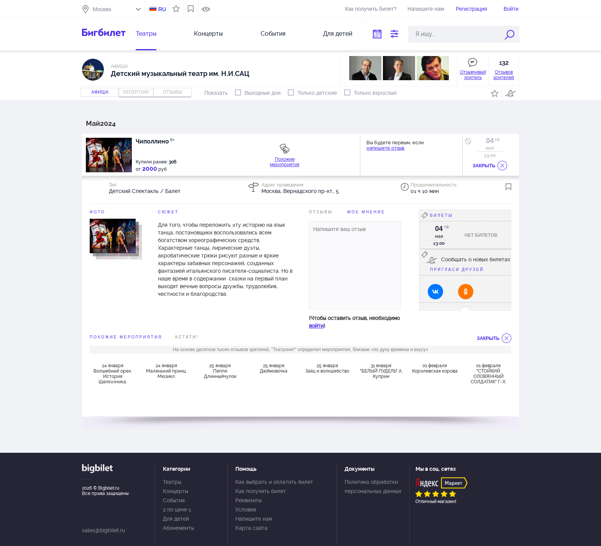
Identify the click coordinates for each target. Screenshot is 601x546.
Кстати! (187, 337)
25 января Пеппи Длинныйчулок (220, 371)
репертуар (136, 92)
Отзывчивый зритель (473, 74)
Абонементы (178, 528)
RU (162, 9)
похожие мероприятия (126, 337)
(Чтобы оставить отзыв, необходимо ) (354, 322)
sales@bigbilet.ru (103, 530)
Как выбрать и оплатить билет (274, 482)
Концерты (208, 33)
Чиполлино (155, 141)
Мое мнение (366, 212)
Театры (146, 33)
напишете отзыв (385, 148)
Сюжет (168, 212)
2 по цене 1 (177, 509)
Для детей (337, 33)
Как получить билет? (370, 9)
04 (490, 141)
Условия (245, 509)
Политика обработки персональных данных (373, 486)
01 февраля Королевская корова (435, 368)
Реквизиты (248, 500)
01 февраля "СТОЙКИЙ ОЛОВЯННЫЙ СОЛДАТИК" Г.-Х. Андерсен (488, 373)
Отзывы (321, 212)
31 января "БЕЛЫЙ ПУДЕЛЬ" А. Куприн (381, 371)
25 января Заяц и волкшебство (327, 368)
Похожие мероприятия (284, 162)
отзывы (172, 92)
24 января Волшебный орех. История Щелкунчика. (113, 373)
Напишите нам (425, 9)
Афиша (99, 92)
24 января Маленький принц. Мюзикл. (166, 371)
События (273, 33)
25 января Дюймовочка (273, 368)
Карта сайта (251, 528)
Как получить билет (260, 491)
